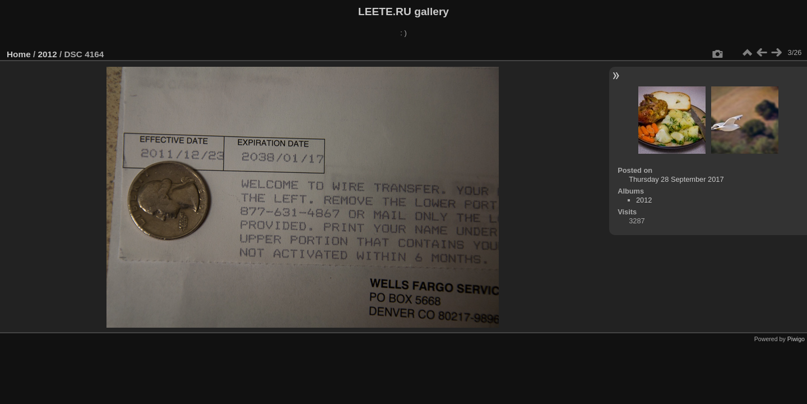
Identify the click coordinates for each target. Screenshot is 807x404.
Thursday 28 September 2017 (676, 179)
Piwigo (796, 339)
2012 (47, 54)
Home (19, 54)
